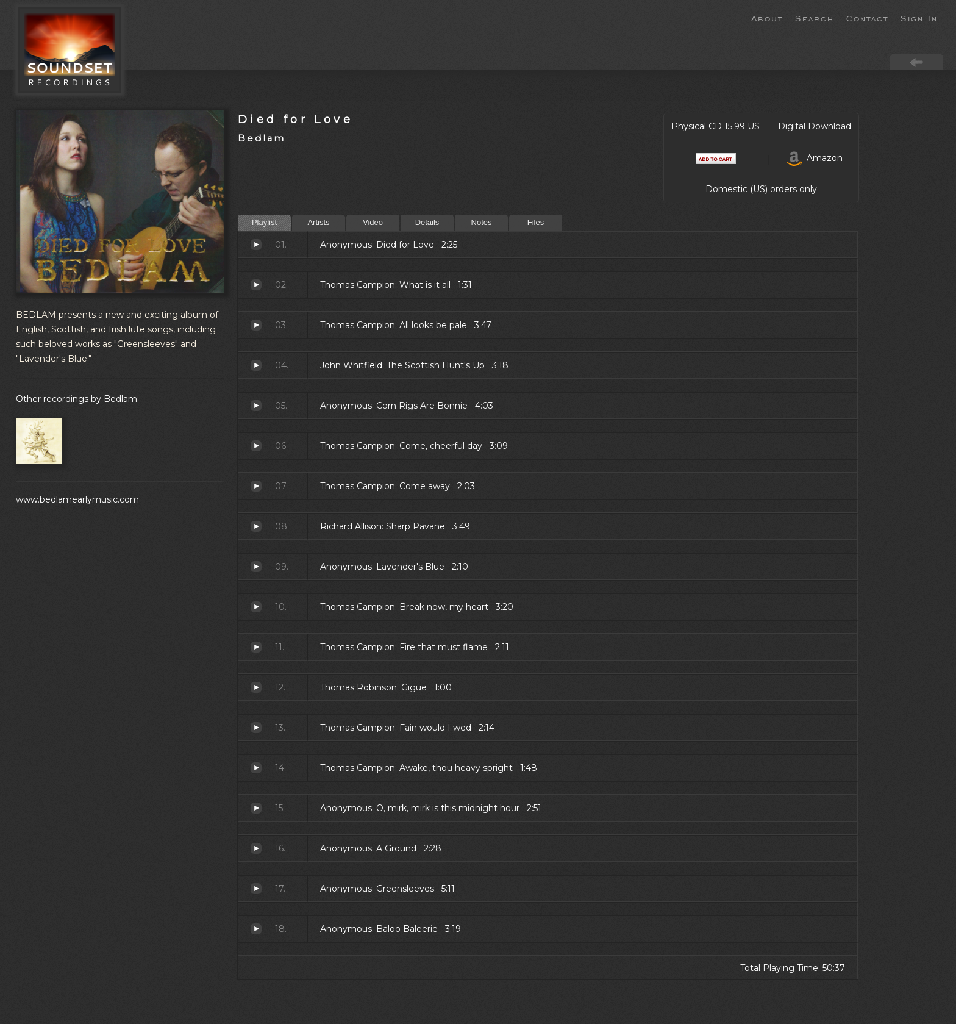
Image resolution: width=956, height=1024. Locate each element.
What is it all (256, 284)
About (767, 18)
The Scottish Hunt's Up (256, 365)
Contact (867, 18)
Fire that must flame (256, 647)
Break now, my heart (256, 606)
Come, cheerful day (256, 445)
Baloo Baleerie (256, 928)
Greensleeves (256, 888)
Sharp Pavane (256, 526)
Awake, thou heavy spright (256, 767)
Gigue (256, 687)
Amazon (815, 157)
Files (535, 222)
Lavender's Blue (256, 566)
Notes (481, 222)
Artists (318, 222)
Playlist (264, 222)
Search (814, 18)
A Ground (256, 848)
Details (427, 222)
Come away (256, 486)
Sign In (919, 18)
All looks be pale (256, 325)
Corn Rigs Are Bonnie (256, 405)
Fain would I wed (256, 727)
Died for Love (295, 119)
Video (373, 222)
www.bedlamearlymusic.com (77, 499)
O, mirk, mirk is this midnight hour (256, 808)
